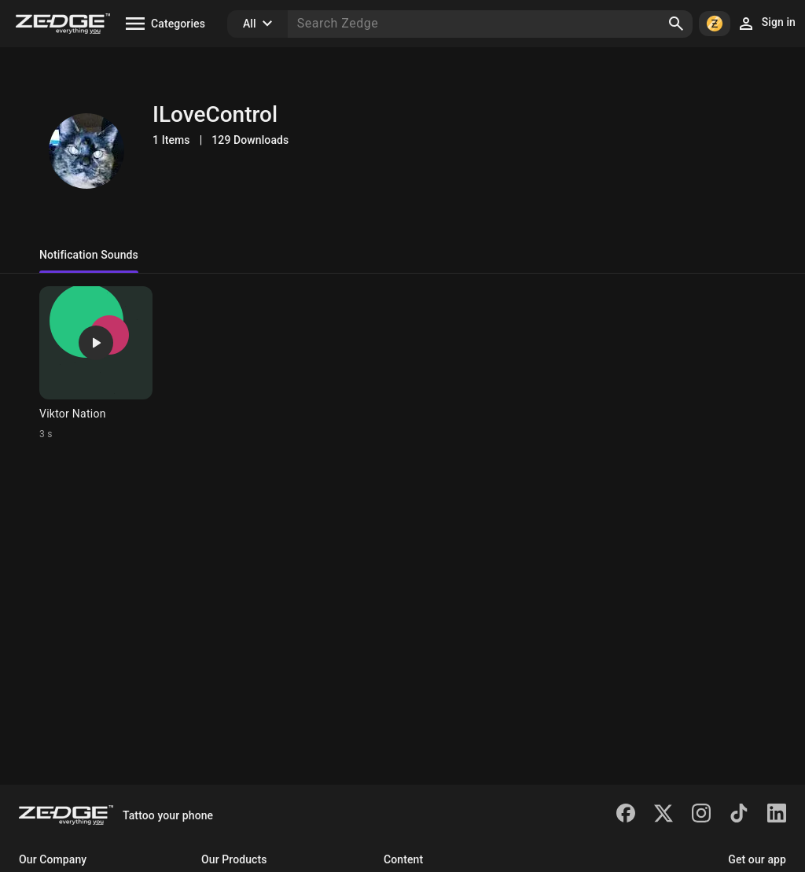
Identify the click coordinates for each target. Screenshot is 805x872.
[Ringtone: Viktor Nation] (96, 363)
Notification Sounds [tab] (88, 254)
